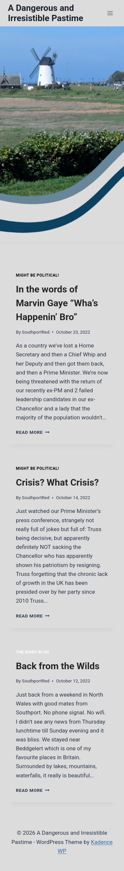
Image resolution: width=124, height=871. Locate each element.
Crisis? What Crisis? (57, 482)
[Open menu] (110, 13)
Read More (33, 432)
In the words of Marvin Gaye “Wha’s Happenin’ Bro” (57, 303)
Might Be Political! (37, 275)
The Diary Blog (32, 652)
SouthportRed (35, 332)
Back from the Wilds (58, 666)
